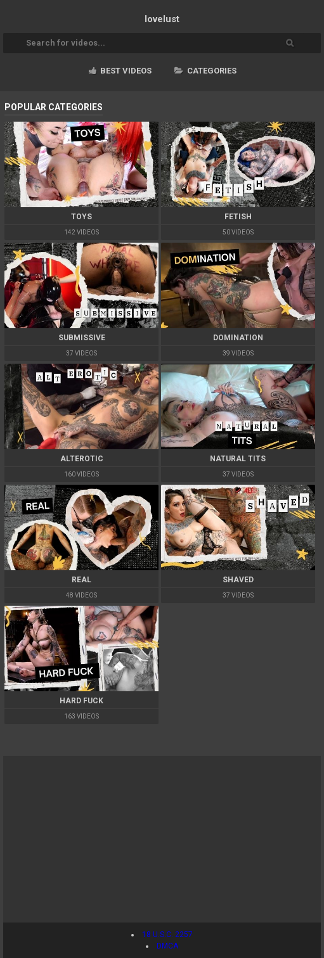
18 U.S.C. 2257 (167, 934)
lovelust (162, 19)
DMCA (167, 946)
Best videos (120, 70)
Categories (205, 70)
